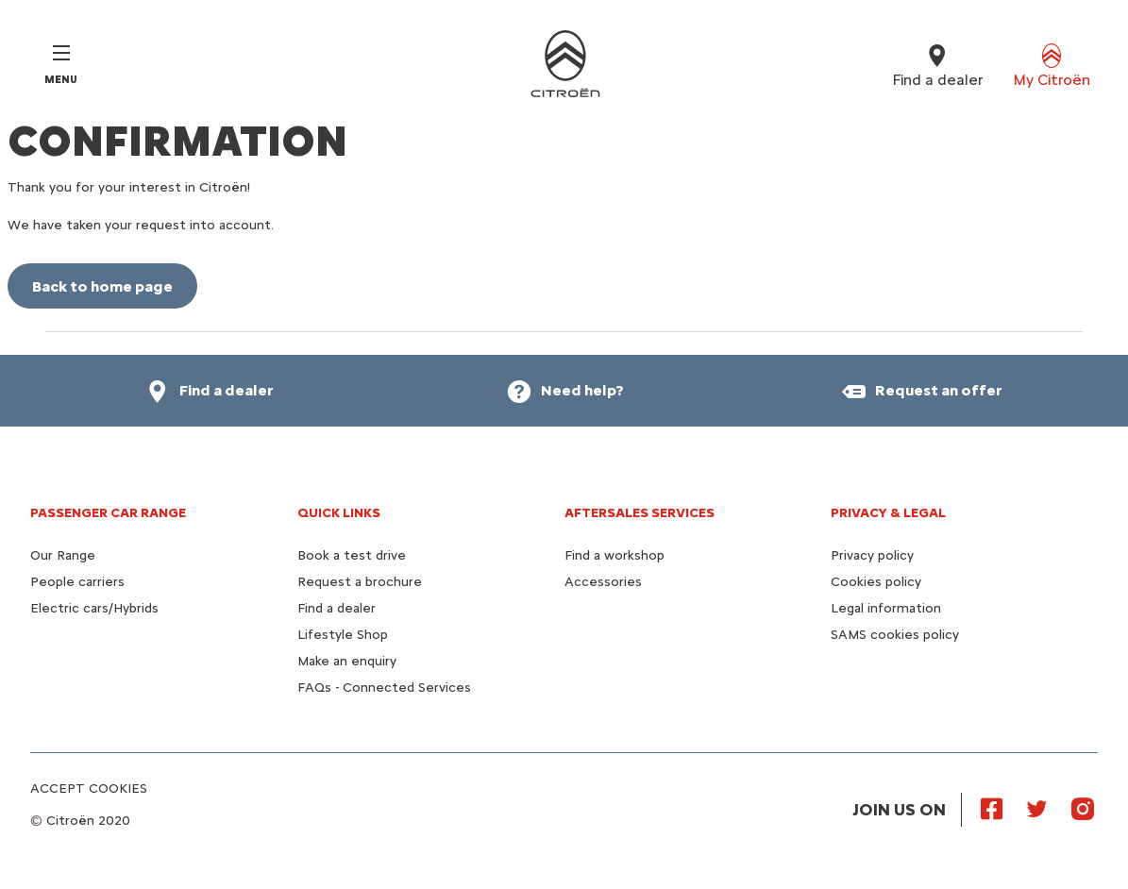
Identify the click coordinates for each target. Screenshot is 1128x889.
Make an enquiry (346, 661)
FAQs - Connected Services (384, 687)
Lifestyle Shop (342, 635)
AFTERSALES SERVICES (639, 513)
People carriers (77, 582)
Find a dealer (336, 608)
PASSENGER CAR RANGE (108, 513)
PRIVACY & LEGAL (888, 513)
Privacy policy (872, 555)
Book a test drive (351, 555)
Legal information (886, 608)
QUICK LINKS (338, 513)
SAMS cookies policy (895, 635)
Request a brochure (359, 582)
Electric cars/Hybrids (94, 608)
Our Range (62, 555)
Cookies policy (876, 582)
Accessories (603, 582)
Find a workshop (614, 555)
